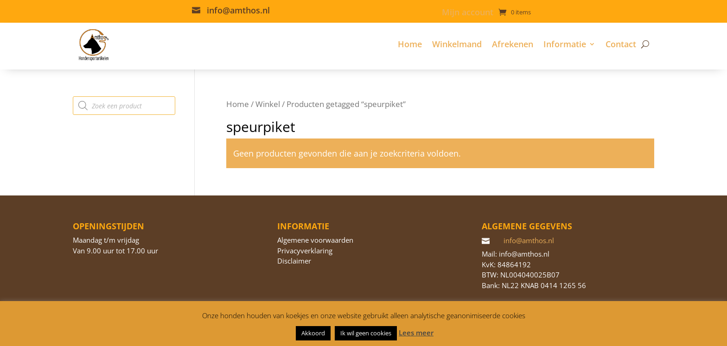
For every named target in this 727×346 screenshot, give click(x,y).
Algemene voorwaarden (315, 240)
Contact (621, 44)
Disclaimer (294, 260)
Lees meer (416, 332)
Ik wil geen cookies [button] (365, 333)
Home (410, 44)
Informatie (564, 44)
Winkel (267, 104)
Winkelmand (457, 44)
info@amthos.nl (238, 10)
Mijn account (467, 13)
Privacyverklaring (304, 250)
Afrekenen (512, 44)
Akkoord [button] (313, 333)
